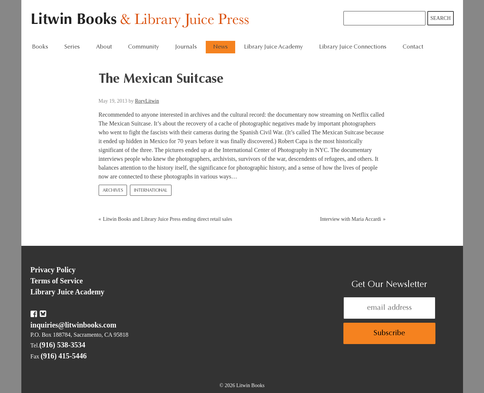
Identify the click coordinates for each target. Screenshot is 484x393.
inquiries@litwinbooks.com (74, 325)
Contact (413, 47)
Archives (113, 190)
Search (440, 18)
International (150, 190)
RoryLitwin (147, 101)
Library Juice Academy (273, 47)
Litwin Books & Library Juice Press (142, 20)
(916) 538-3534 (62, 345)
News (220, 47)
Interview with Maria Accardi (350, 219)
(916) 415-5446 (64, 356)
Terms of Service (57, 281)
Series (72, 47)
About (104, 47)
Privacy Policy (53, 270)
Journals (186, 47)
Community (143, 47)
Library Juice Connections (352, 47)
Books (40, 47)
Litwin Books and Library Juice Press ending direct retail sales (167, 219)
